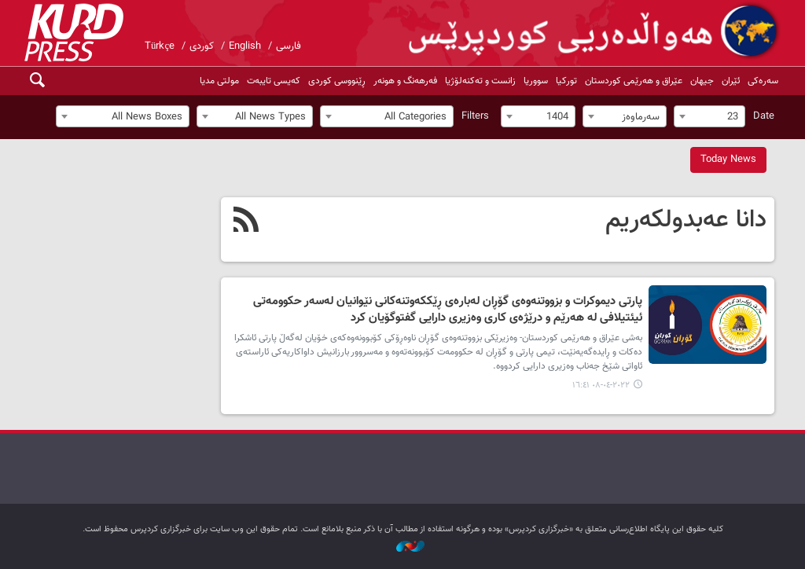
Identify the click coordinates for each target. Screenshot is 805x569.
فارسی (288, 46)
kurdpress (595, 31)
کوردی (201, 46)
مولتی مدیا (219, 81)
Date (763, 116)
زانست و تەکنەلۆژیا (480, 81)
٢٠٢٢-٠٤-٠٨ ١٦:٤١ (601, 385)
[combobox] (709, 116)
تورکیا (566, 81)
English (245, 46)
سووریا (536, 81)
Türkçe (160, 46)
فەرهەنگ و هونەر (405, 81)
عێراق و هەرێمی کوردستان (633, 81)
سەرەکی (763, 81)
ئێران (731, 81)
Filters (475, 116)
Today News (728, 159)
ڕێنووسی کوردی (337, 81)
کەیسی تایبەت (273, 81)
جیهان (702, 81)
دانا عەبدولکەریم (685, 220)
